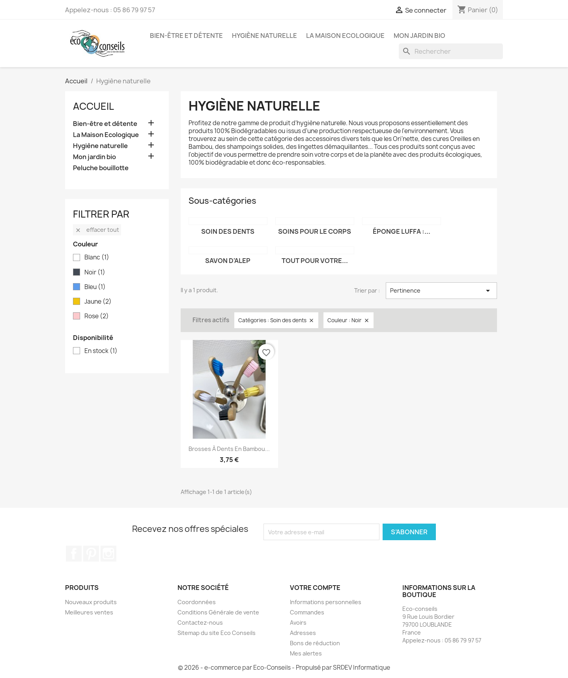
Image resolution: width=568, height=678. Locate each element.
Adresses (303, 633)
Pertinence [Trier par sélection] (441, 290)
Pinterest (91, 554)
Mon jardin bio (419, 35)
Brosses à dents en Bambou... (229, 449)
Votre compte (315, 587)
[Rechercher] (451, 51)
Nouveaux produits (91, 602)
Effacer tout (97, 229)
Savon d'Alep (227, 260)
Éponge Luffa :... (401, 231)
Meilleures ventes (89, 612)
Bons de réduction (315, 643)
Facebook (74, 554)
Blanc (96, 257)
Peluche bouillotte (101, 168)
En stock (101, 351)
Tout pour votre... (315, 260)
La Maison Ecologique (345, 35)
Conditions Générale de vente (218, 612)
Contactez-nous (200, 622)
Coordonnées (197, 602)
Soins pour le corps (314, 231)
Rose (96, 316)
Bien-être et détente (186, 35)
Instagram (108, 554)
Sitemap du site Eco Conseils (217, 633)
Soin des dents (227, 231)
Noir (94, 272)
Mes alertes (306, 653)
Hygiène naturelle (264, 35)
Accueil (93, 106)
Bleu (95, 287)
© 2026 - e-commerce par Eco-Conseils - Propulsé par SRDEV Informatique (284, 667)
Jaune (98, 302)
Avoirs (298, 622)
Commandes (307, 612)
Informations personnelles (325, 602)
